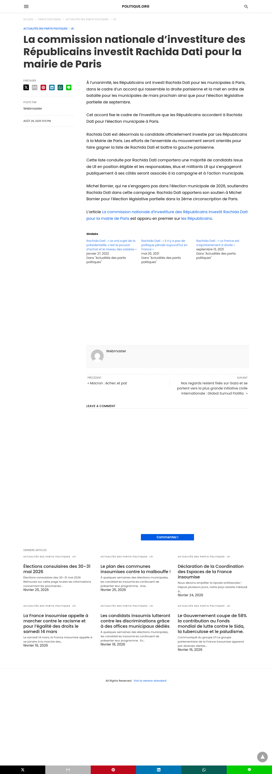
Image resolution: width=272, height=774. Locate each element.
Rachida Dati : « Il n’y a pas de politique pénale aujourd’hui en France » (164, 245)
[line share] (68, 87)
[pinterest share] (43, 87)
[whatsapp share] (60, 87)
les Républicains (196, 218)
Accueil (28, 19)
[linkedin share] (52, 87)
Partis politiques (49, 19)
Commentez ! (167, 537)
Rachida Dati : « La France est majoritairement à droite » (217, 243)
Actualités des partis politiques (87, 19)
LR (114, 19)
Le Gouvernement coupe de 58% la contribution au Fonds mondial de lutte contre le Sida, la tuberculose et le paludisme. (212, 623)
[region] (167, 306)
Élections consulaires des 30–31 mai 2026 (56, 569)
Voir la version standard (150, 681)
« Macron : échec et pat (107, 383)
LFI (74, 556)
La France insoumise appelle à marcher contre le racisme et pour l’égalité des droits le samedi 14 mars (55, 623)
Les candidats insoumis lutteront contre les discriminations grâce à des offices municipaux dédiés (135, 621)
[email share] (34, 87)
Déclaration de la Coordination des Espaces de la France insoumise (211, 571)
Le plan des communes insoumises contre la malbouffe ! (136, 569)
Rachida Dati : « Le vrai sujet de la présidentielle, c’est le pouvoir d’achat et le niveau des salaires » (111, 245)
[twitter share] (26, 87)
